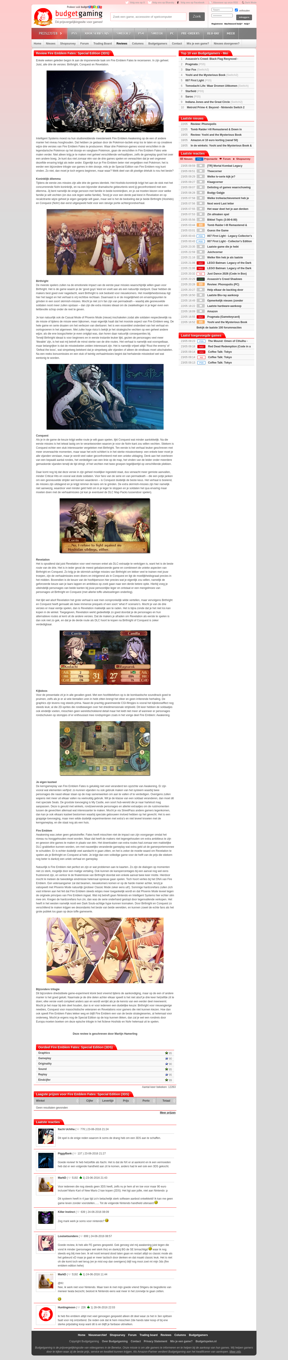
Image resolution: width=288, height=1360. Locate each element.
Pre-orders (191, 33)
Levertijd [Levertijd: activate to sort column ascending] (107, 1100)
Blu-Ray (213, 33)
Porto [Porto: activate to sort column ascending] (146, 1100)
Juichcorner (210, 252)
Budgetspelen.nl (206, 1341)
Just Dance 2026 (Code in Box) (222, 273)
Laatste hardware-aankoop (219, 306)
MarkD (62, 1177)
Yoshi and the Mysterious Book (211, 75)
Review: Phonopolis (203, 124)
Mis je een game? (198, 43)
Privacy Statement (155, 1341)
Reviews (122, 43)
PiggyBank (65, 1153)
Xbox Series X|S (97, 33)
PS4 (141, 33)
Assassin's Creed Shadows (219, 279)
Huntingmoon (66, 1307)
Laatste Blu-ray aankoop (218, 295)
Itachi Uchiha (66, 1129)
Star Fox (197, 69)
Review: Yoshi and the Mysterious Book (216, 134)
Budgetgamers (157, 43)
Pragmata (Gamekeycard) (218, 316)
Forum (84, 43)
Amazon (207, 311)
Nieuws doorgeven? (226, 43)
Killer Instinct (66, 1212)
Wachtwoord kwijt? (233, 24)
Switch (157, 33)
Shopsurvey (68, 43)
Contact (177, 43)
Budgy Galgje (211, 192)
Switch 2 (124, 33)
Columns (138, 43)
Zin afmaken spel (213, 214)
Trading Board (102, 43)
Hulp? (247, 24)
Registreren (217, 24)
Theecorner (209, 171)
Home (37, 43)
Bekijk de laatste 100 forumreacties (219, 327)
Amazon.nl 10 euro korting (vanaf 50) (214, 140)
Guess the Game (213, 230)
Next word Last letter (215, 203)
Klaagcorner (210, 182)
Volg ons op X (137, 2)
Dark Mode (250, 2)
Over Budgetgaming (115, 1341)
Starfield (194, 91)
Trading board (149, 1335)
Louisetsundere (68, 1236)
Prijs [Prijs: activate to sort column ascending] (126, 1100)
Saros (192, 96)
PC (172, 33)
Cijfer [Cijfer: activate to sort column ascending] (89, 1100)
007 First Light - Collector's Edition (224, 241)
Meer (231, 33)
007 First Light (198, 80)
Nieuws (50, 43)
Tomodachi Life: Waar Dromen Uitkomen (217, 85)
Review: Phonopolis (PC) (218, 284)
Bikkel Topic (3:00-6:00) (217, 219)
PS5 (75, 33)
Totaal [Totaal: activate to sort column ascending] (166, 1100)
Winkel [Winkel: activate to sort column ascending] (40, 1100)
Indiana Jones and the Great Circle (214, 102)
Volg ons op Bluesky (163, 2)
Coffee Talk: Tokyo (220, 351)
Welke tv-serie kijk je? (216, 176)
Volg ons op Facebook (193, 2)
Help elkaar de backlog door (220, 289)
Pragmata (195, 64)
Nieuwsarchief (97, 1335)
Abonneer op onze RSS (225, 2)
